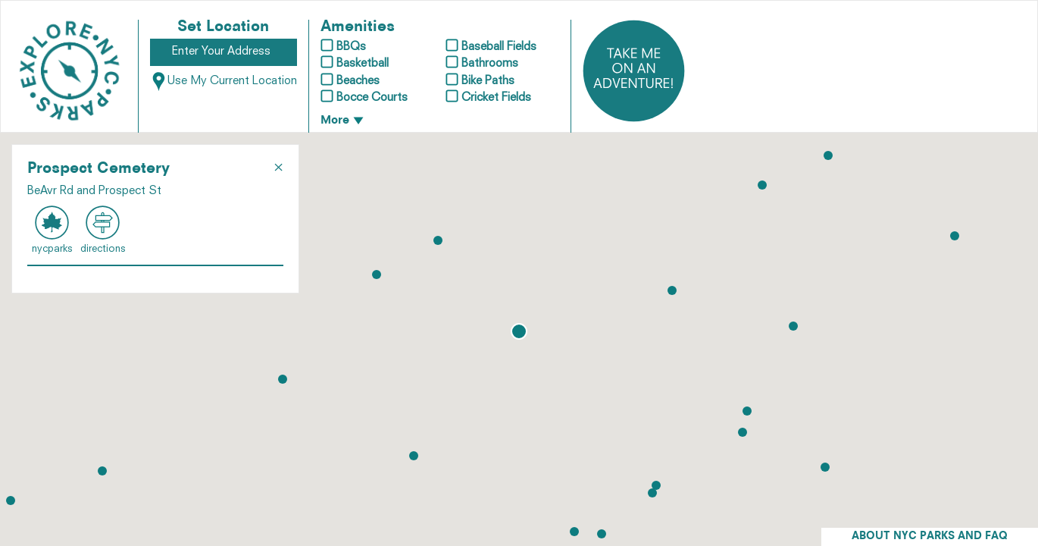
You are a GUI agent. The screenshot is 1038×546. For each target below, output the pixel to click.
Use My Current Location (223, 81)
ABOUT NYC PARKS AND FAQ (930, 536)
